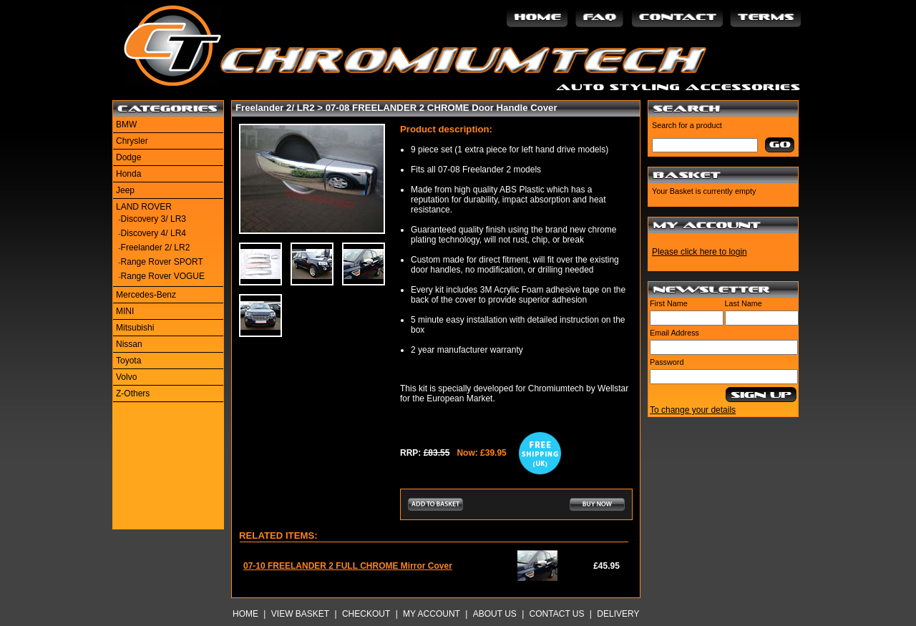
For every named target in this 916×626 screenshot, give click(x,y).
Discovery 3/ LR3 (153, 219)
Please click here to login (699, 252)
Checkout (366, 614)
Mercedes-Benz (146, 295)
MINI (125, 311)
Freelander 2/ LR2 (155, 248)
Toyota (128, 361)
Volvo (126, 377)
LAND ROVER (144, 207)
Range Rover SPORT (162, 262)
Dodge (128, 157)
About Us (495, 614)
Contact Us (557, 614)
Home (245, 614)
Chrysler (132, 141)
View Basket (300, 614)
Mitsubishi (135, 328)
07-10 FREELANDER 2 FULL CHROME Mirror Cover (347, 566)
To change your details (693, 410)
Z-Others (133, 393)
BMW (126, 124)
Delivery (618, 614)
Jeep (125, 190)
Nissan (129, 344)
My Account (431, 614)
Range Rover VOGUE (163, 276)
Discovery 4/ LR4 (153, 233)
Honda (128, 174)
